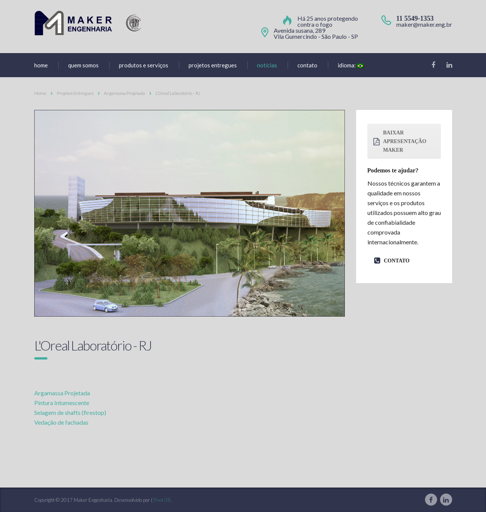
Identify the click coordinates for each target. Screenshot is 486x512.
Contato (307, 65)
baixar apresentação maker (400, 141)
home (41, 65)
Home (40, 93)
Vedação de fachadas (61, 422)
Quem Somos (83, 65)
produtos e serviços (143, 65)
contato (392, 260)
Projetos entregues (213, 65)
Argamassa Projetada (62, 392)
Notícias (267, 65)
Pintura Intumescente (61, 402)
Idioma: (351, 65)
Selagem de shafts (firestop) (70, 412)
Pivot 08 (162, 500)
